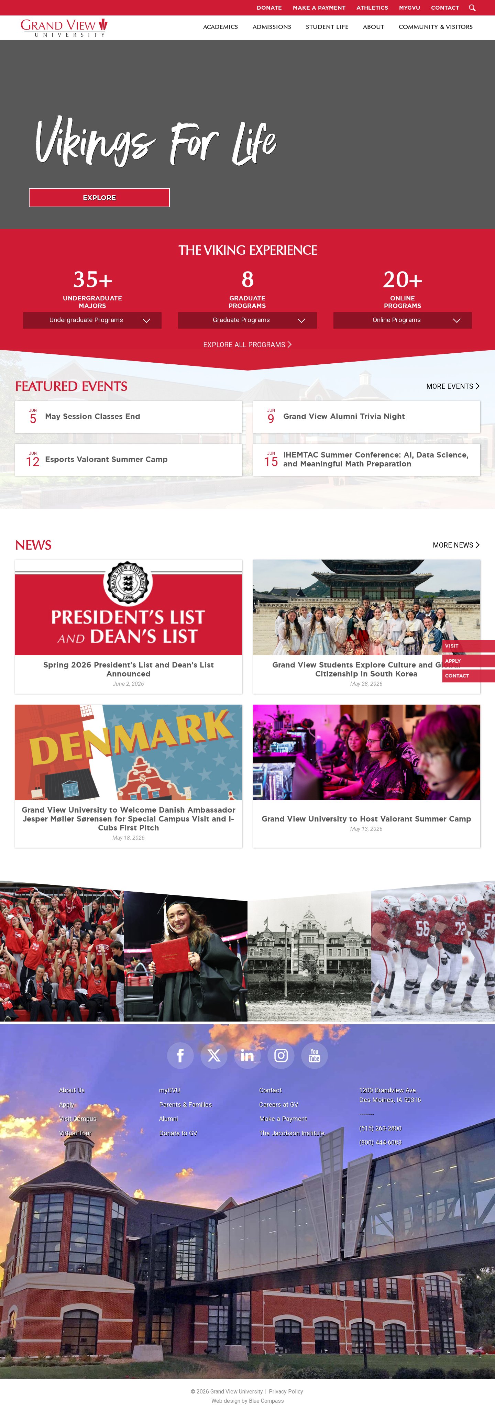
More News (453, 545)
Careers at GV (278, 1104)
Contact (270, 1090)
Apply (66, 1104)
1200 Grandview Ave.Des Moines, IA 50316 (390, 1095)
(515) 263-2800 (380, 1128)
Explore (99, 197)
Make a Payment (283, 1118)
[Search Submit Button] (472, 7)
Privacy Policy (286, 1391)
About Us (72, 1090)
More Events (449, 386)
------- (366, 1113)
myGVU (169, 1090)
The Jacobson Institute (291, 1133)
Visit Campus (78, 1118)
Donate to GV (178, 1133)
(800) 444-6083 (380, 1142)
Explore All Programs (244, 345)
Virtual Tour (75, 1133)
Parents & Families (185, 1104)
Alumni (168, 1118)
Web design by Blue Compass (247, 1401)
